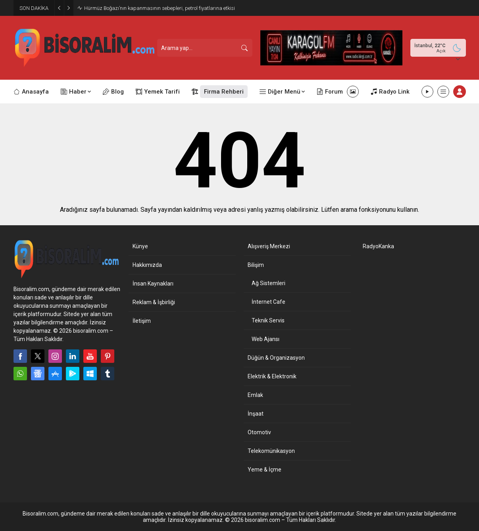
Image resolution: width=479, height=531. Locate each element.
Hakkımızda (147, 265)
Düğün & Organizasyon (276, 358)
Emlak (255, 395)
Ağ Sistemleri (268, 283)
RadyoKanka (378, 246)
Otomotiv (259, 432)
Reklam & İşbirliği (154, 302)
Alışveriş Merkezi (269, 246)
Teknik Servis (268, 320)
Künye (140, 246)
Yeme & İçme (264, 469)
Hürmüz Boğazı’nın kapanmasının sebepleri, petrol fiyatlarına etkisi (159, 8)
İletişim (142, 321)
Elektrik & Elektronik (272, 376)
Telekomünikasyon (271, 451)
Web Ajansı (265, 339)
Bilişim (256, 265)
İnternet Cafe (268, 302)
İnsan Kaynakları (153, 283)
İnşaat (256, 413)
